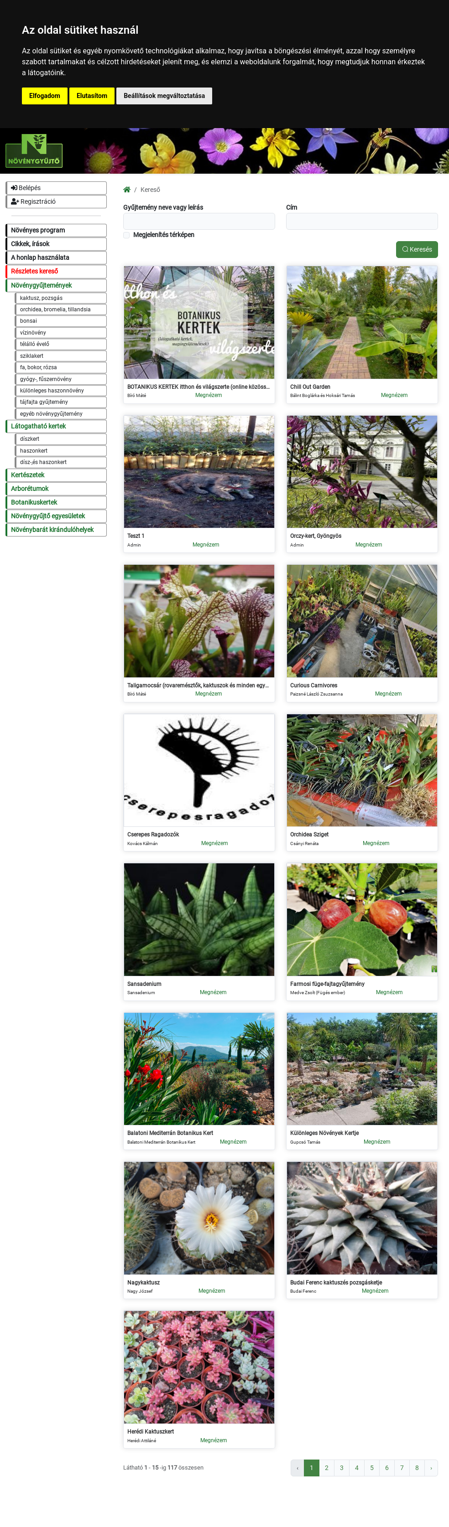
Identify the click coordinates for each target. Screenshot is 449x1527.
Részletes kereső (34, 271)
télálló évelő (34, 344)
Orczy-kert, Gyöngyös (315, 536)
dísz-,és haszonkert (43, 462)
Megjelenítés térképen (163, 235)
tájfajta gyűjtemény (44, 402)
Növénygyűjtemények (41, 285)
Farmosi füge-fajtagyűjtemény (327, 984)
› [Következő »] (431, 1468)
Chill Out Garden (310, 387)
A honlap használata (40, 258)
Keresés (417, 249)
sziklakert (31, 356)
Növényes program (38, 230)
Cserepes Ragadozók (153, 834)
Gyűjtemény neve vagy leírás (163, 208)
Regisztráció (33, 202)
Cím (291, 208)
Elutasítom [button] (92, 95)
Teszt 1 (136, 536)
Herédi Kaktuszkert (150, 1432)
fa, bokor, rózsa (38, 367)
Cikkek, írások (30, 244)
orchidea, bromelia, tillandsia (55, 309)
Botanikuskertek (34, 502)
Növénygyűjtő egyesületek (48, 516)
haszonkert (33, 451)
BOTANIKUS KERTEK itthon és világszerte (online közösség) (199, 387)
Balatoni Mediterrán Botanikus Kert (170, 1133)
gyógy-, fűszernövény (46, 379)
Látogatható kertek (38, 426)
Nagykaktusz (143, 1282)
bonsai (28, 321)
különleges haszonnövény (52, 390)
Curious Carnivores (313, 685)
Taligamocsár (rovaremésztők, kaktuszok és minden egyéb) (199, 685)
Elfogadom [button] (44, 95)
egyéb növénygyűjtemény (51, 414)
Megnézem (208, 395)
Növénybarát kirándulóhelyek (52, 530)
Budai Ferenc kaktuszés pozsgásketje (336, 1282)
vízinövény (33, 333)
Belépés (26, 188)
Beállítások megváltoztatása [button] (164, 95)
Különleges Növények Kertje (324, 1133)
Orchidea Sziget (309, 834)
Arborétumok (29, 489)
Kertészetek (27, 475)
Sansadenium (144, 984)
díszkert (29, 439)
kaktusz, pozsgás (41, 298)
